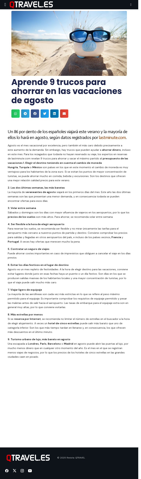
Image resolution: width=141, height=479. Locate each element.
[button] (5, 4)
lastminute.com (112, 137)
